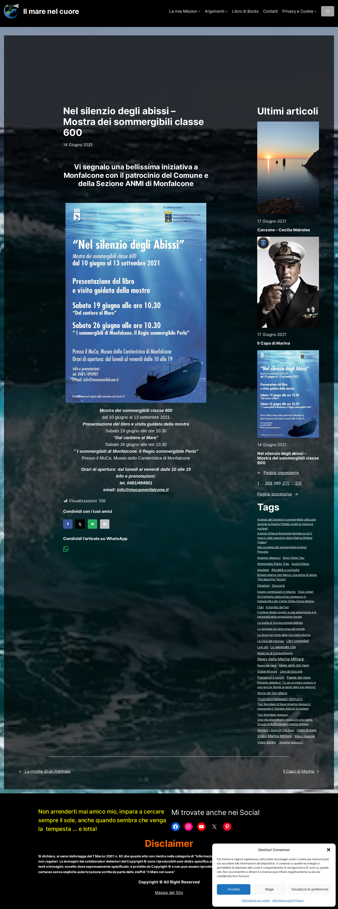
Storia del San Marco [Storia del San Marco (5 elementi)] (272, 693)
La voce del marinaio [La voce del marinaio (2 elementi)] (270, 641)
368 (268, 483)
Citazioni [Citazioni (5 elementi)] (263, 585)
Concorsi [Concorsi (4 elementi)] (278, 585)
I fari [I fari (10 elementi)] (260, 607)
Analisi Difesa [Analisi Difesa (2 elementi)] (300, 564)
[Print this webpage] (104, 524)
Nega (269, 889)
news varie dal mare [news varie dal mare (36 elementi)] (294, 665)
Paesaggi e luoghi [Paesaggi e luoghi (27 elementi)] (270, 677)
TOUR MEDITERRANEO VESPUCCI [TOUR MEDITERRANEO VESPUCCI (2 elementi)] (279, 699)
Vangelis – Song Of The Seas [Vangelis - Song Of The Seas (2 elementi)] (275, 730)
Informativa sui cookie (256, 900)
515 (298, 483)
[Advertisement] (169, 68)
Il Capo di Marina (273, 343)
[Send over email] (92, 524)
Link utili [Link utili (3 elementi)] (262, 647)
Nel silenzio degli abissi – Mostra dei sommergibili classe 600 (288, 458)
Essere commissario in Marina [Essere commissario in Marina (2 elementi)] (276, 591)
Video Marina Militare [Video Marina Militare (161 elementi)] (274, 736)
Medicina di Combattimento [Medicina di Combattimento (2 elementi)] (275, 653)
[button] (328, 849)
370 (286, 483)
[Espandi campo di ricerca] (327, 11)
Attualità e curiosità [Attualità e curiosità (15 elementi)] (285, 570)
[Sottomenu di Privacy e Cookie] (315, 11)
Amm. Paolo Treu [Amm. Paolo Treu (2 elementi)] (294, 557)
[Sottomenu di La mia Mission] (199, 11)
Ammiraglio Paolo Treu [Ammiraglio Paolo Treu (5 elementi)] (273, 564)
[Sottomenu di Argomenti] (226, 11)
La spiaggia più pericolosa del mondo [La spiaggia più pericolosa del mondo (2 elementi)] (281, 629)
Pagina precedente (278, 473)
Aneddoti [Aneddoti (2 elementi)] (263, 570)
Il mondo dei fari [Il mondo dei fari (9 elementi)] (277, 607)
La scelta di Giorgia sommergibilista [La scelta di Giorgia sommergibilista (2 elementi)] (280, 622)
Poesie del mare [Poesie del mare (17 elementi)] (299, 677)
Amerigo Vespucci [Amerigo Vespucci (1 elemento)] (268, 557)
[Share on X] (80, 524)
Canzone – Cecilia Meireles (283, 230)
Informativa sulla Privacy (288, 900)
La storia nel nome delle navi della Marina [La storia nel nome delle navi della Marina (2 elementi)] (284, 635)
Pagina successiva (277, 494)
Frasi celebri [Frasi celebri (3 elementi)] (306, 591)
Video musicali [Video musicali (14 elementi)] (304, 736)
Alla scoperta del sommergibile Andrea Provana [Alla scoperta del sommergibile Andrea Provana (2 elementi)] (281, 549)
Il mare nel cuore (51, 11)
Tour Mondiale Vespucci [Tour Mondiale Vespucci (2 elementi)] (272, 714)
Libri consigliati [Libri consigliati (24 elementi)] (297, 641)
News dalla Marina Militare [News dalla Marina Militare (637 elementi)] (280, 659)
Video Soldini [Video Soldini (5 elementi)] (266, 742)
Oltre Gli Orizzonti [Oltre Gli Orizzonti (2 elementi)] (291, 671)
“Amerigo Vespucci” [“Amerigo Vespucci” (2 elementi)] (290, 742)
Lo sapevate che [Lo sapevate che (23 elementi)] (283, 647)
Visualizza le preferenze (309, 889)
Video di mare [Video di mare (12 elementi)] (307, 730)
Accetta (233, 889)
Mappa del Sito (169, 892)
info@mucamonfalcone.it (143, 489)
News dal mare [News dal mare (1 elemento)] (267, 665)
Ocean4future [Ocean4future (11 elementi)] (267, 671)
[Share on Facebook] (68, 524)
